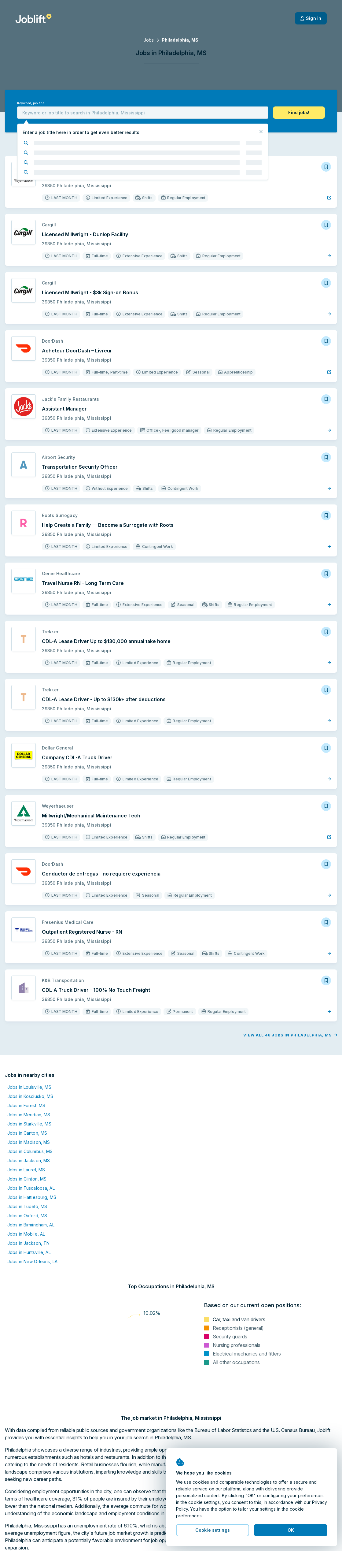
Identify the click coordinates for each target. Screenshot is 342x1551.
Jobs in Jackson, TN (28, 1243)
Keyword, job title (30, 103)
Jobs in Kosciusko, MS (30, 1096)
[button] (299, 112)
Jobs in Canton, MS (27, 1133)
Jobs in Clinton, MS (26, 1178)
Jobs (149, 40)
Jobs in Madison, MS (28, 1142)
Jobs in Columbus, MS (30, 1151)
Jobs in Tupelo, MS (27, 1206)
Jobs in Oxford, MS (27, 1215)
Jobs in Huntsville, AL (29, 1252)
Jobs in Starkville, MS (29, 1123)
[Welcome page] (33, 18)
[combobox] (142, 112)
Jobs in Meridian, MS (28, 1114)
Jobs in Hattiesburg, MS (31, 1197)
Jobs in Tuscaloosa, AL (31, 1188)
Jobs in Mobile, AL (26, 1234)
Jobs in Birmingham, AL (30, 1224)
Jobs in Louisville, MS (29, 1087)
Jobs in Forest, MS (26, 1105)
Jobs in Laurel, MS (26, 1169)
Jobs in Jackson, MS (28, 1160)
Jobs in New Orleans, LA (32, 1261)
